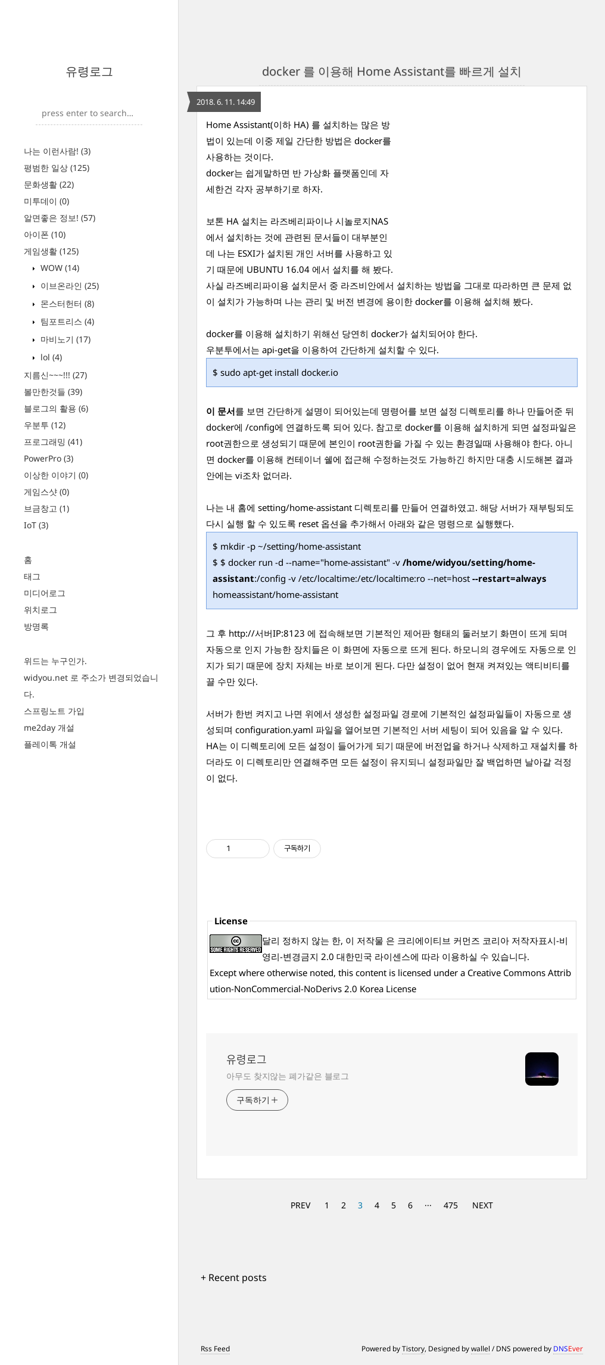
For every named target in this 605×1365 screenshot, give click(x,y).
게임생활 (51, 251)
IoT (36, 525)
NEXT (482, 1205)
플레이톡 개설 (50, 744)
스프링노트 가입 (54, 710)
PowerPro (48, 458)
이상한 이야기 (56, 475)
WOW (58, 267)
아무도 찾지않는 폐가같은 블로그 (287, 1076)
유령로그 (89, 71)
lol (50, 357)
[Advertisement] (488, 191)
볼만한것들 (53, 391)
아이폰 (45, 234)
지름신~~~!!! (55, 375)
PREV (300, 1205)
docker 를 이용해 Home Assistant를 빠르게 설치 (392, 71)
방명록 (36, 626)
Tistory (413, 1349)
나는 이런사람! (57, 151)
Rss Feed (215, 1349)
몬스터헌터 (66, 303)
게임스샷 (46, 491)
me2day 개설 (49, 727)
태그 (32, 576)
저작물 (370, 940)
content (370, 972)
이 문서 (220, 411)
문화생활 (49, 184)
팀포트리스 (66, 321)
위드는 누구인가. (55, 660)
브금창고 (46, 508)
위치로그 (40, 609)
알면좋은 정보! (59, 217)
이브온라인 (68, 285)
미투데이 (46, 201)
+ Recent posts (234, 1277)
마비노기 (64, 339)
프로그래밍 (53, 441)
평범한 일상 (56, 167)
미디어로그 (45, 593)
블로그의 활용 (56, 408)
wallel (480, 1349)
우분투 (45, 425)
